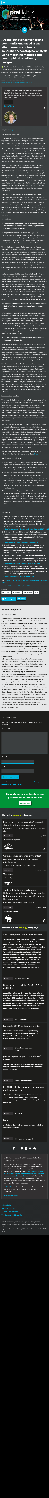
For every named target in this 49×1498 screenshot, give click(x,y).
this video (9, 1187)
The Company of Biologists (11, 1215)
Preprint (4, 78)
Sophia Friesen (9, 106)
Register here (25, 803)
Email (4, 766)
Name (4, 757)
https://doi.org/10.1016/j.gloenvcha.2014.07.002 (22, 563)
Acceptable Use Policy (9, 1212)
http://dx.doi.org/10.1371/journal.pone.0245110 (16, 82)
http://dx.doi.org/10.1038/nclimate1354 (18, 576)
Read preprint (8, 599)
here (36, 454)
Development (33, 1171)
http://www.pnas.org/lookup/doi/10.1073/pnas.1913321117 (26, 529)
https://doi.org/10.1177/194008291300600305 (20, 542)
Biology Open (27, 1176)
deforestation (19, 580)
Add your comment (10, 777)
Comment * (5, 729)
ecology (11, 130)
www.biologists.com (11, 1195)
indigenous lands (35, 580)
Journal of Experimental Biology (26, 1174)
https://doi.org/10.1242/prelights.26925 (17, 586)
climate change (9, 580)
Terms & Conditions (8, 1208)
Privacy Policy (6, 1205)
